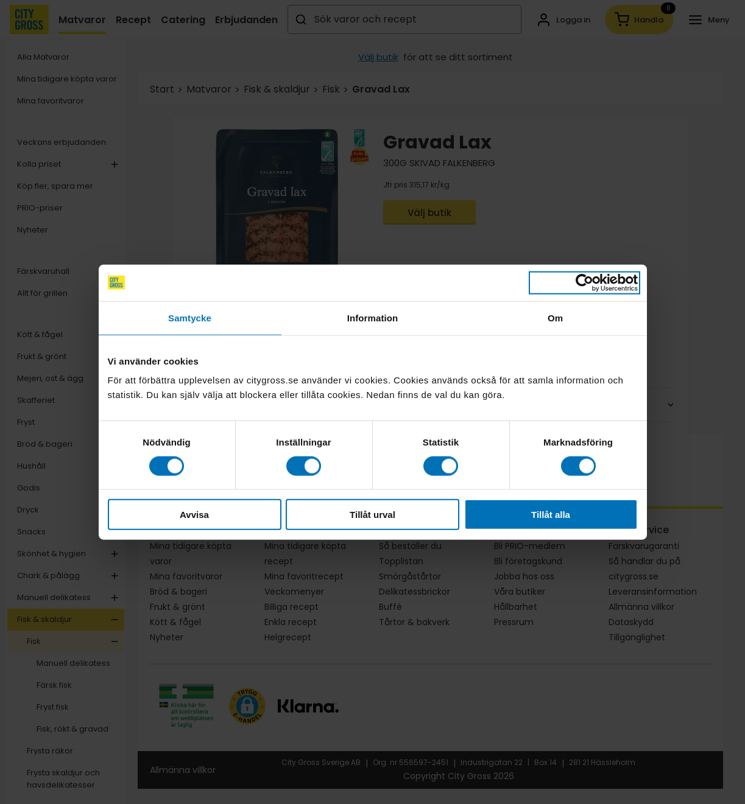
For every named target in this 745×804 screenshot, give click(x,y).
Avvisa (194, 514)
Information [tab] (372, 317)
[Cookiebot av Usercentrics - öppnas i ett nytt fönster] (584, 282)
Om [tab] (555, 317)
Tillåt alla (550, 514)
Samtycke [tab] (189, 317)
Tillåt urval (372, 514)
